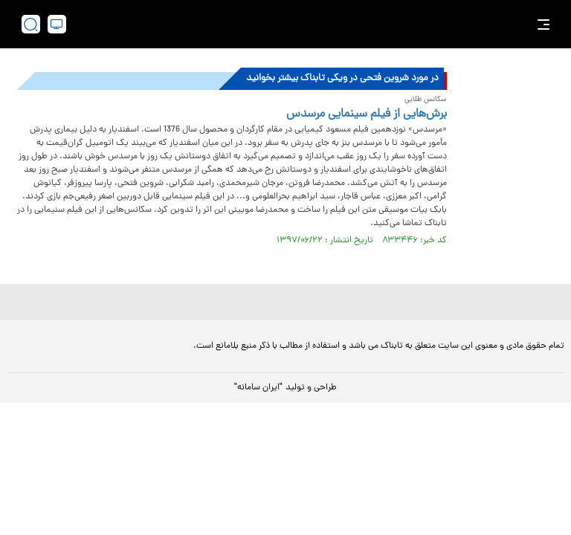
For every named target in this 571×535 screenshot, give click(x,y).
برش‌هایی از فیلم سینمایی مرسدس (366, 114)
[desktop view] (57, 24)
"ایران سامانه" (258, 388)
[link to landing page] (293, 24)
